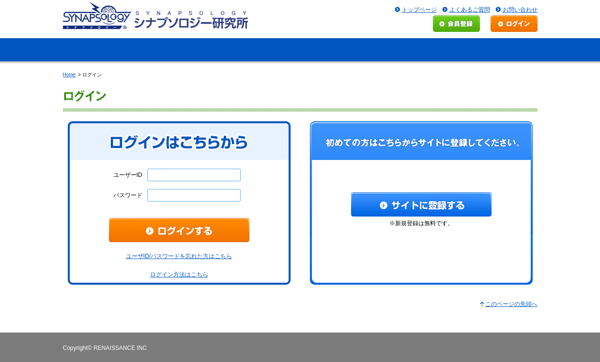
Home (69, 74)
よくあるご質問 (469, 9)
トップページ (419, 9)
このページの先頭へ (511, 304)
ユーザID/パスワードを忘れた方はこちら (179, 256)
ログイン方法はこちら (179, 274)
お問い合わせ (520, 9)
